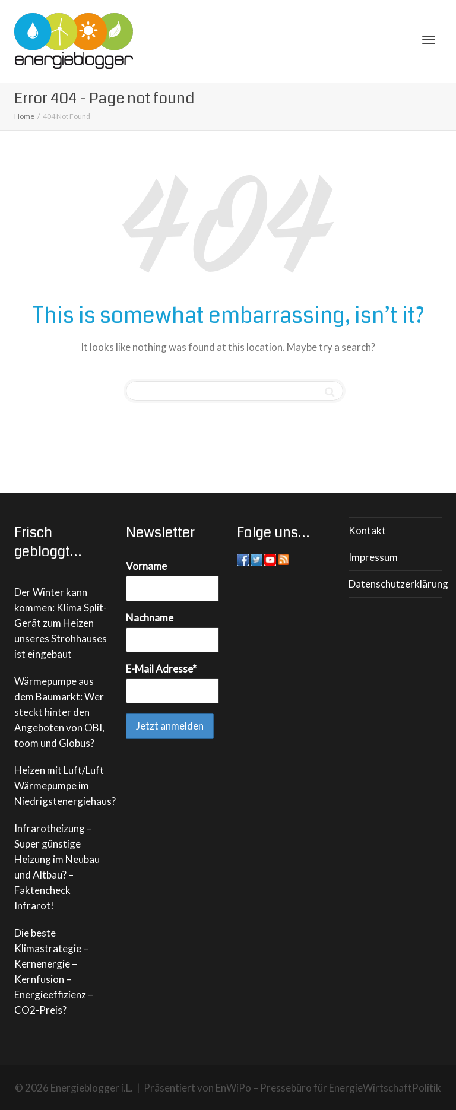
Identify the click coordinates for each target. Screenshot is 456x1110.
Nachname (149, 617)
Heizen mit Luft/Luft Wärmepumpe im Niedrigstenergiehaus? (65, 785)
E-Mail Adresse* (161, 668)
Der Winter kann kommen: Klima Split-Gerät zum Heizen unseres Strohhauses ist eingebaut (60, 623)
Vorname (146, 566)
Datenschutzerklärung (395, 584)
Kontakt (367, 530)
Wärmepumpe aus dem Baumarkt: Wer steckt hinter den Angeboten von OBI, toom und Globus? (59, 712)
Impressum (373, 557)
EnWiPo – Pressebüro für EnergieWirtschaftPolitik (328, 1088)
